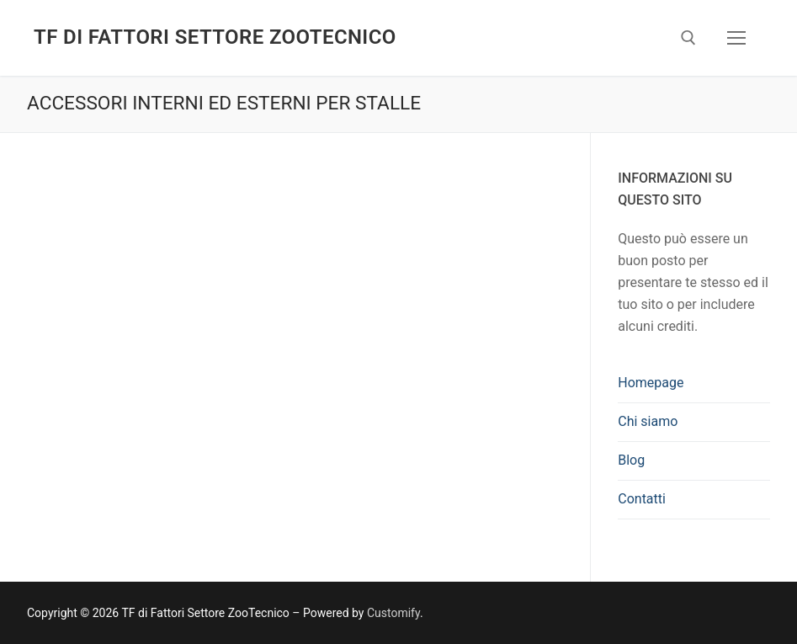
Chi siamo (647, 421)
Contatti (642, 499)
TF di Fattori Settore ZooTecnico (215, 37)
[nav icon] (736, 38)
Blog (631, 460)
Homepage (650, 383)
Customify (393, 613)
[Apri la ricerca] (688, 37)
